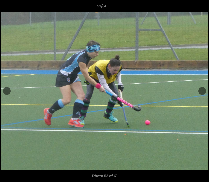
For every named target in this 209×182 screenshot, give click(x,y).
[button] (188, 7)
